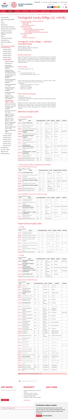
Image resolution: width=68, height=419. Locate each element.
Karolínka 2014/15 (7, 145)
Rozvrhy (3, 22)
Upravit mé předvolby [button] (47, 415)
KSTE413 (20, 142)
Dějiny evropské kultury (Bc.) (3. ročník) (10, 127)
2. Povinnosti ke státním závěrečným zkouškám (33, 29)
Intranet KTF (37, 2)
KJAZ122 (20, 319)
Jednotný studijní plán (26, 26)
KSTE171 (20, 356)
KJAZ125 (20, 325)
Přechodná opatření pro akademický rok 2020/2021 (10, 76)
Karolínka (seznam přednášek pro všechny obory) (17, 14)
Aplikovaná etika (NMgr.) (10, 104)
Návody (2, 36)
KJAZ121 (20, 315)
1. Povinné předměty (27, 28)
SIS (58, 2)
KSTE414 (20, 146)
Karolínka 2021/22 (7, 57)
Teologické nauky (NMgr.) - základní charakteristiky (32, 21)
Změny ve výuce (64, 2)
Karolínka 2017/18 (7, 139)
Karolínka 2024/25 (7, 51)
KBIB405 (19, 128)
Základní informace (9, 61)
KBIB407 (19, 133)
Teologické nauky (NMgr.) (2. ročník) (9, 101)
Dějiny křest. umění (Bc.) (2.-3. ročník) (10, 111)
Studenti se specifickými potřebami (6, 33)
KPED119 (20, 342)
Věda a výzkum (34, 11)
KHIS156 (19, 297)
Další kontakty (27, 400)
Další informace (8, 133)
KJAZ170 (20, 331)
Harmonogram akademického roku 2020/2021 (9, 67)
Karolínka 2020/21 (31, 14)
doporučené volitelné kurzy (29, 37)
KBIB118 (20, 369)
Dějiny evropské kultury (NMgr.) (10, 131)
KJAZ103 (19, 306)
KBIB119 (20, 289)
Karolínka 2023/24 (7, 53)
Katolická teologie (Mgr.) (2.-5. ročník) (10, 85)
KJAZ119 (20, 312)
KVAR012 (20, 365)
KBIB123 (20, 292)
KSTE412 (20, 139)
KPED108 (20, 335)
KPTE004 (20, 351)
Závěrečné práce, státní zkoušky (8, 28)
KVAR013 (20, 158)
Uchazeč (17, 11)
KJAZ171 (20, 333)
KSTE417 (20, 155)
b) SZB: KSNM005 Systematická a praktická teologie (36, 32)
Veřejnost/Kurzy (45, 11)
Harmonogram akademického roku (7, 20)
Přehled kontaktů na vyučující (7, 26)
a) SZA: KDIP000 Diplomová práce (32, 30)
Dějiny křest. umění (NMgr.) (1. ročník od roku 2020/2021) (9, 115)
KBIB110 (19, 286)
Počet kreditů (26, 24)
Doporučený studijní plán (26, 33)
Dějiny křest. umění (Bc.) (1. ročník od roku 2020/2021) (10, 107)
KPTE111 (20, 352)
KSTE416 (20, 152)
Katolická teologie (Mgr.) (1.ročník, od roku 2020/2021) (10, 81)
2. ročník (25, 36)
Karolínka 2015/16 (7, 143)
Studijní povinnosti (27, 22)
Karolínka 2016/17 (7, 141)
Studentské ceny (4, 147)
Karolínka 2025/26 (7, 49)
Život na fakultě (56, 11)
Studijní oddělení (5, 17)
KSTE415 (20, 149)
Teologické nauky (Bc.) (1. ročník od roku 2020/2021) (10, 89)
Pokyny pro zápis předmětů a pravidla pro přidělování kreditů (10, 72)
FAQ (2, 44)
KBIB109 (19, 285)
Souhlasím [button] (39, 415)
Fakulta (3, 11)
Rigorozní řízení (4, 151)
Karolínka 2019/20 (7, 135)
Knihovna (45, 2)
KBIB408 (20, 136)
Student (10, 11)
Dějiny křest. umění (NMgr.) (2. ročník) (9, 119)
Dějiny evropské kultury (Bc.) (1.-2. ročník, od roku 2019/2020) (10, 123)
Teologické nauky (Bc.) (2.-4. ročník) (10, 93)
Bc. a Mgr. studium (5, 149)
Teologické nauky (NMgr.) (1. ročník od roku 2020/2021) (9, 97)
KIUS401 (20, 302)
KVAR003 (20, 160)
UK (41, 2)
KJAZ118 (20, 309)
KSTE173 (20, 358)
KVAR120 (20, 367)
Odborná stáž (4, 24)
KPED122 (20, 345)
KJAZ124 (20, 322)
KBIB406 (20, 131)
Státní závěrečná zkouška (28, 25)
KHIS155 (19, 295)
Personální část (8, 63)
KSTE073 (20, 354)
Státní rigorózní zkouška (6, 38)
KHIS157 (20, 299)
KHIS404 (19, 126)
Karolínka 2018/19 (7, 137)
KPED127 (20, 348)
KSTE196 (20, 360)
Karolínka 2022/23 (7, 55)
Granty (65, 11)
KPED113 (20, 338)
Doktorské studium (5, 153)
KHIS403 (20, 123)
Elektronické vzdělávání (6, 42)
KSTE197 (20, 362)
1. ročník (25, 35)
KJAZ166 (20, 328)
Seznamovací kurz (5, 40)
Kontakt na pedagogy (52, 2)
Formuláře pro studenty (6, 30)
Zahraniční (25, 11)
